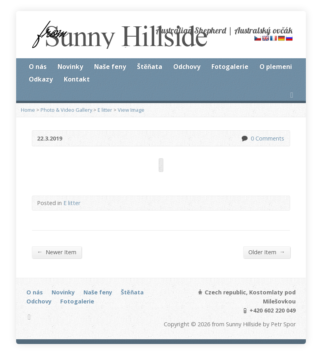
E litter (105, 109)
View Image (131, 109)
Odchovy (186, 66)
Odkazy (41, 79)
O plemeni (275, 66)
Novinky (70, 66)
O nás (37, 66)
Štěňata (149, 66)
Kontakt (77, 79)
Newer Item (56, 252)
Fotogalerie (229, 66)
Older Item (266, 252)
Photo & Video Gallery (66, 109)
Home (28, 109)
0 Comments (244, 138)
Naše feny (110, 66)
